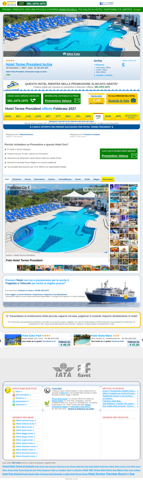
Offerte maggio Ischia (24, 434)
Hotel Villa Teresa (91, 470)
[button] (81, 409)
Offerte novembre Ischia (26, 453)
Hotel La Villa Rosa (74, 470)
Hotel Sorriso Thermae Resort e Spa (111, 473)
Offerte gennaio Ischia (25, 421)
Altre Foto (73, 53)
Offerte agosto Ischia (24, 443)
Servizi (28, 179)
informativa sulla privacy (80, 407)
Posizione (17, 179)
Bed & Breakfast (22, 395)
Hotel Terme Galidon (132, 470)
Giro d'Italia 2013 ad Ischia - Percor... (119, 406)
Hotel (18, 392)
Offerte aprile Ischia (24, 430)
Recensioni (108, 179)
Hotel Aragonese (43, 470)
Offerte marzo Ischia (24, 427)
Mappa (96, 179)
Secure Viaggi (57, 401)
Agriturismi (20, 405)
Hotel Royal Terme (79, 474)
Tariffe (87, 179)
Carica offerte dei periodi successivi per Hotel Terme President (71, 127)
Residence (20, 398)
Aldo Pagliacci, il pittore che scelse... (119, 404)
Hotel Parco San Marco (112, 470)
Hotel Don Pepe (82, 467)
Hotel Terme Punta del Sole (25, 470)
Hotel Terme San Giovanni (45, 467)
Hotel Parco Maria (107, 467)
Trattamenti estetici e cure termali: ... (119, 396)
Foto (7, 179)
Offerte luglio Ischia (24, 440)
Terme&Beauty (65, 179)
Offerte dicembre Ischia (25, 456)
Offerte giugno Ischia (24, 437)
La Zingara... (108, 399)
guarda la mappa (104, 75)
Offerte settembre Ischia (26, 447)
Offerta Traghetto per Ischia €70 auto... (119, 393)
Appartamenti (21, 401)
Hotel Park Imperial (12, 474)
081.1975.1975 (36, 3)
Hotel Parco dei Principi (66, 467)
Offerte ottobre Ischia (24, 450)
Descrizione (39, 179)
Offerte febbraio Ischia (25, 424)
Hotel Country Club (122, 467)
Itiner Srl (64, 393)
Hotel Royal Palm (31, 474)
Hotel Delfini (94, 467)
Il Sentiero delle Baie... (112, 401)
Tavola (78, 179)
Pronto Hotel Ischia (59, 399)
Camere (51, 179)
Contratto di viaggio (60, 407)
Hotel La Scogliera (58, 470)
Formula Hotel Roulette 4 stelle (55, 474)
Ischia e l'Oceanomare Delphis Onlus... (119, 391)
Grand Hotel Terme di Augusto (18, 466)
